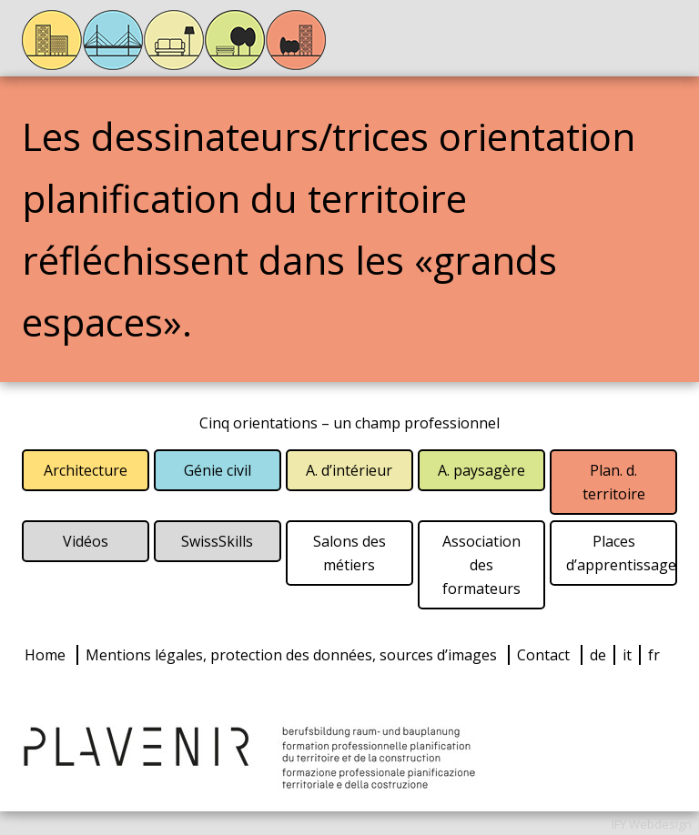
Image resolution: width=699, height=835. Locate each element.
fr (654, 655)
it (627, 655)
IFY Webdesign (652, 824)
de (598, 655)
